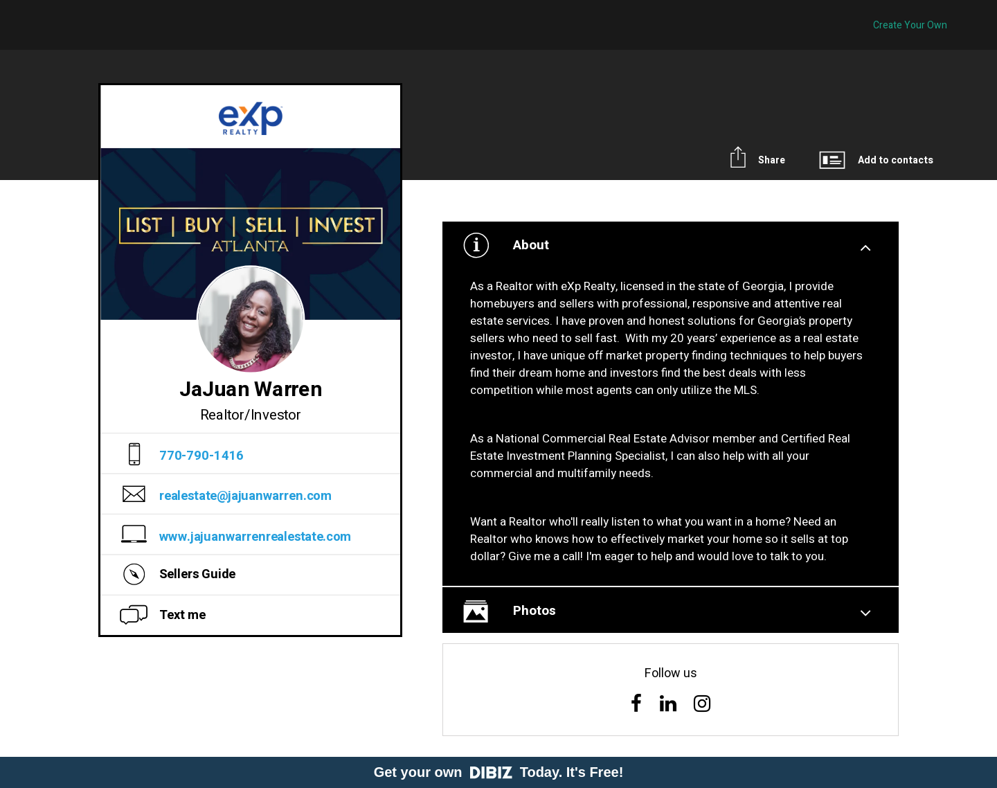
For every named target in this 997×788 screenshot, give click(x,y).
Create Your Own (910, 25)
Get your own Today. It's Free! (499, 772)
